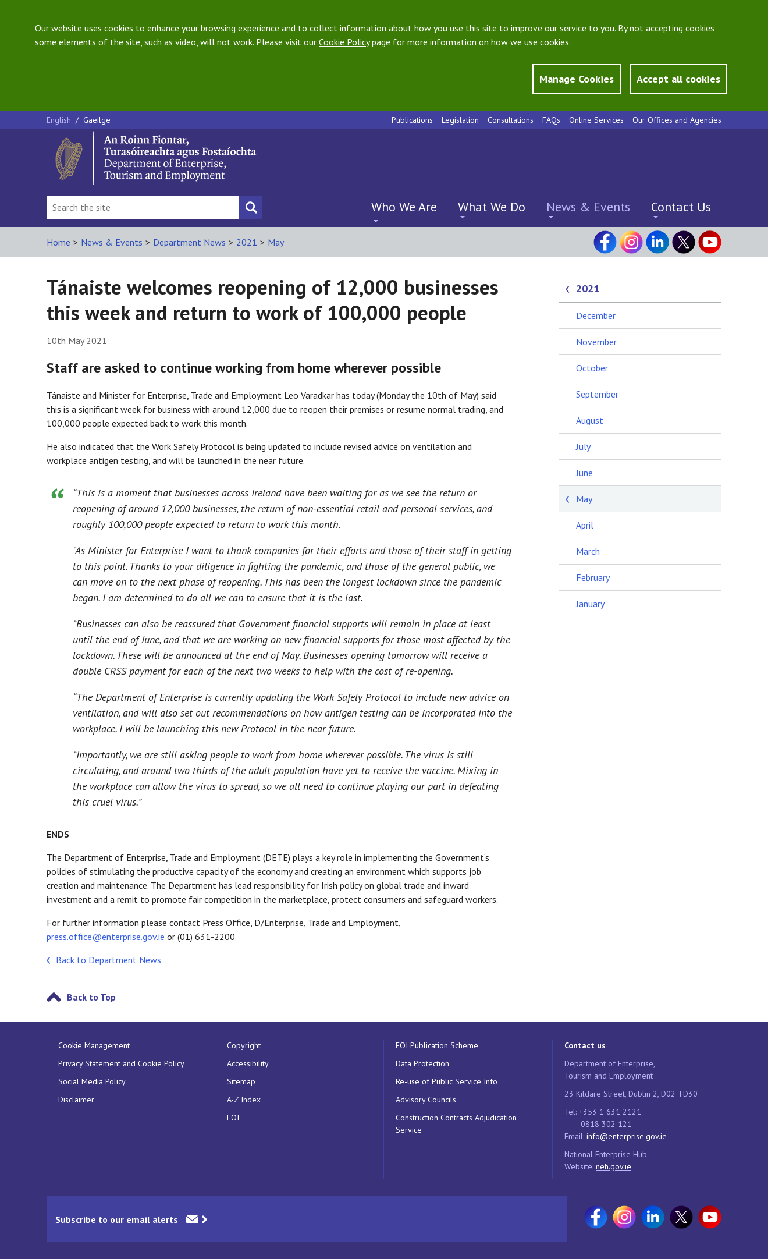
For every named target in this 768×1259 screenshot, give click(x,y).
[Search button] (250, 207)
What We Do (491, 206)
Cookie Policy (344, 42)
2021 (246, 242)
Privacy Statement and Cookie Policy (121, 1063)
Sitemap (241, 1081)
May (276, 242)
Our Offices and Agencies (676, 120)
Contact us (585, 1045)
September (597, 394)
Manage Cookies (576, 79)
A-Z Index (244, 1099)
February (593, 577)
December (596, 315)
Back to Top (91, 997)
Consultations (511, 120)
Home (58, 242)
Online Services (596, 120)
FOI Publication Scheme (437, 1045)
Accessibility (248, 1063)
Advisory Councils (426, 1099)
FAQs (551, 120)
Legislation (460, 120)
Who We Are (404, 206)
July (583, 446)
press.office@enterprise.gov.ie (106, 936)
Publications (412, 120)
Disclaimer (76, 1099)
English (60, 120)
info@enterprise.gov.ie (626, 1136)
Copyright (244, 1045)
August (589, 420)
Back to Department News (108, 960)
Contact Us (681, 206)
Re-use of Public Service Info (446, 1081)
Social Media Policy (92, 1081)
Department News (189, 242)
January (590, 603)
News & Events (588, 206)
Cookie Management (94, 1045)
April (584, 525)
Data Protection (422, 1063)
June (584, 472)
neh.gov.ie (613, 1166)
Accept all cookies (678, 79)
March (588, 551)
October (592, 368)
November (596, 341)
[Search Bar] (143, 207)
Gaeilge (97, 120)
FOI (233, 1117)
